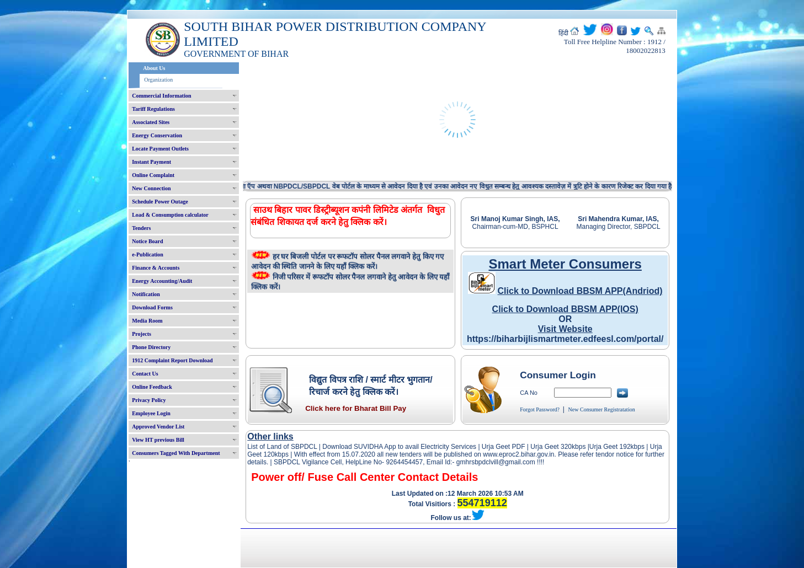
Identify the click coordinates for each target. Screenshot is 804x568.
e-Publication (147, 254)
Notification (146, 294)
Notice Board (147, 241)
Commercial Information (161, 96)
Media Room (147, 321)
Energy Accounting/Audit (162, 281)
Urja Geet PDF (503, 447)
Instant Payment (151, 162)
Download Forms (152, 307)
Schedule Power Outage (160, 202)
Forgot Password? (540, 409)
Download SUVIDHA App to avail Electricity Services (399, 447)
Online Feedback (152, 387)
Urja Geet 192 (610, 447)
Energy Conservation (157, 135)
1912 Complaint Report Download (172, 360)
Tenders (141, 228)
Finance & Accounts (155, 268)
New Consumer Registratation (601, 409)
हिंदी (563, 33)
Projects (141, 334)
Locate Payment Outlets (160, 149)
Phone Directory (151, 347)
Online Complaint (153, 175)
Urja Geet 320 (551, 447)
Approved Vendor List (158, 427)
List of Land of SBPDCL (282, 447)
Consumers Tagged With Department (176, 453)
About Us (154, 68)
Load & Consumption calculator (170, 215)
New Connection (151, 188)
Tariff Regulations (153, 109)
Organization (158, 80)
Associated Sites (150, 122)
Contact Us (145, 374)
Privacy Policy (149, 400)
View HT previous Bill (158, 440)
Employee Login (151, 413)
